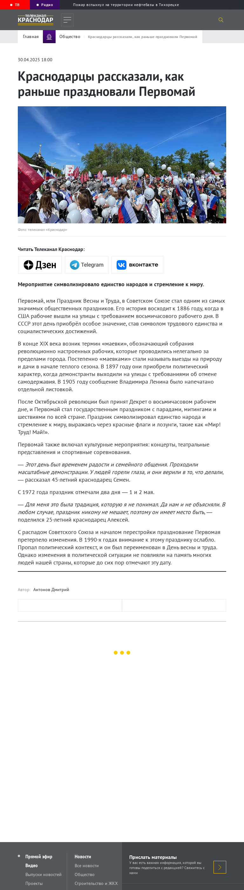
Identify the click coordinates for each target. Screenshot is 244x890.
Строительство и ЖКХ (96, 883)
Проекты (34, 883)
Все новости (87, 865)
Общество (85, 874)
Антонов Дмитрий (51, 589)
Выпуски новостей (43, 874)
